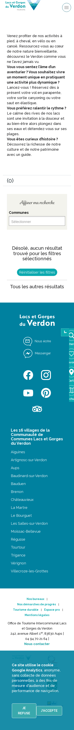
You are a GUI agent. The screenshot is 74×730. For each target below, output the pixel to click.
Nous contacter (37, 644)
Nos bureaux (35, 599)
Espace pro (52, 609)
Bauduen (18, 484)
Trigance (18, 555)
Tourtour (18, 547)
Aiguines (18, 452)
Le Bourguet (21, 515)
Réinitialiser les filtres (37, 272)
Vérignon (18, 563)
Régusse (18, 539)
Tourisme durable (25, 609)
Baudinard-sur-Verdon (29, 476)
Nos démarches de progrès (36, 604)
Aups (15, 468)
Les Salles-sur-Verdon (29, 523)
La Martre (19, 507)
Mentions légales (37, 615)
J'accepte (49, 711)
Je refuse (24, 710)
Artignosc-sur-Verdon (29, 460)
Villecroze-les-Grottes (29, 571)
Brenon (17, 492)
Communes (19, 212)
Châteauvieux (22, 500)
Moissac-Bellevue (26, 531)
